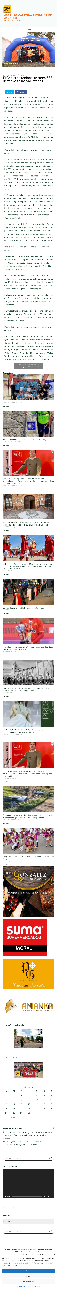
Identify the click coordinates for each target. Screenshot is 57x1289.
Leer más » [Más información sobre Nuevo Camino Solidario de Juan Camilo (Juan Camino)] (6, 445)
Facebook (22, 92)
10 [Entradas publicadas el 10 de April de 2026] (37, 1100)
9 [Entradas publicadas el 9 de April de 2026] (29, 1100)
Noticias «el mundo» (12, 1128)
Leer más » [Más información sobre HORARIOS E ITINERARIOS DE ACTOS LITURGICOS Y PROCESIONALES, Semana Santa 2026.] (6, 738)
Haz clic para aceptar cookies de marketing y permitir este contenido (28, 366)
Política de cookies (22, 1286)
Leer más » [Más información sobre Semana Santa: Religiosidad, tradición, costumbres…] (6, 613)
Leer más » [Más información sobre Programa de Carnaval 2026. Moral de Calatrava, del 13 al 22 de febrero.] (6, 864)
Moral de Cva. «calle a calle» (14, 1025)
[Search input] (26, 1158)
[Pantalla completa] (52, 1196)
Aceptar (28, 1271)
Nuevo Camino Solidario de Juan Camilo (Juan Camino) (24, 440)
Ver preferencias (28, 1281)
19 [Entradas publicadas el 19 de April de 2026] (51, 1104)
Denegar (28, 1276)
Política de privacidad (34, 1286)
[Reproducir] (5, 1196)
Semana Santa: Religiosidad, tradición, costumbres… (23, 608)
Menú (28, 29)
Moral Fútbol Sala (10, 1058)
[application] (28, 1183)
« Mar (13, 1117)
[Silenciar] (49, 1196)
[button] (54, 1255)
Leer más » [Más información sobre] (6, 406)
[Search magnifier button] (51, 1158)
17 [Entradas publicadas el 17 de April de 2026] (37, 1104)
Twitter (10, 92)
